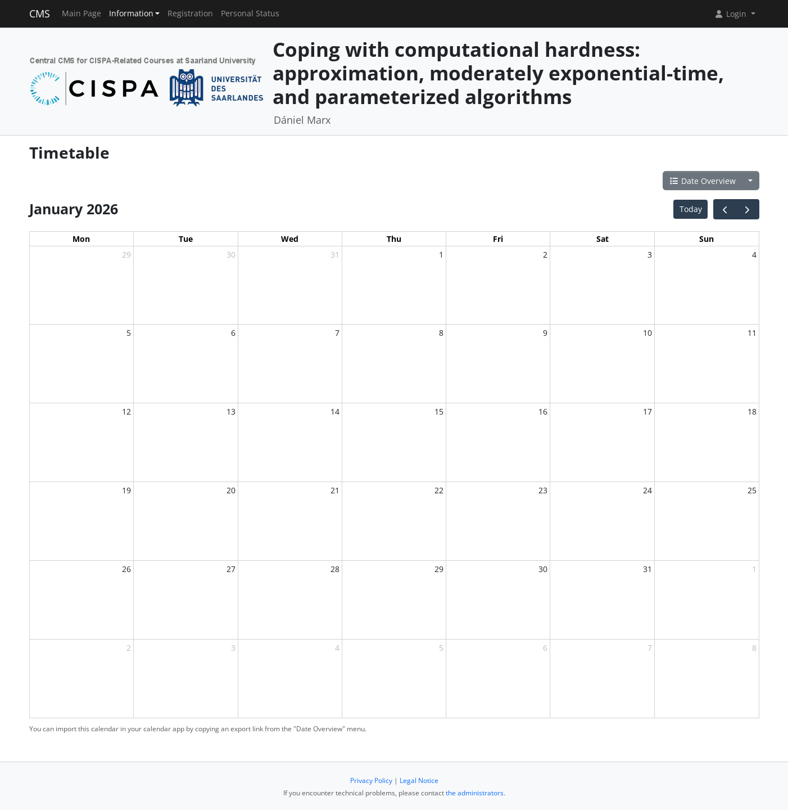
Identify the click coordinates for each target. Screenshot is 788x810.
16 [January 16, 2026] (542, 411)
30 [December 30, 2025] (231, 254)
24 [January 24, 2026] (647, 490)
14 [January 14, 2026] (334, 411)
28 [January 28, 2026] (334, 569)
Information (131, 13)
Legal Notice (419, 780)
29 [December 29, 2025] (126, 254)
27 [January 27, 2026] (231, 569)
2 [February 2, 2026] (128, 647)
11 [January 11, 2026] (752, 332)
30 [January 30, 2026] (542, 569)
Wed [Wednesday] (289, 238)
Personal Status (250, 13)
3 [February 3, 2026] (233, 647)
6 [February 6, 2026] (545, 647)
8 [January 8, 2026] (441, 332)
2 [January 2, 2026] (545, 254)
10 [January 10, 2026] (647, 332)
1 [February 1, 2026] (754, 569)
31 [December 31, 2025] (334, 254)
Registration (190, 13)
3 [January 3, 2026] (649, 254)
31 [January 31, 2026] (647, 569)
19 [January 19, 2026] (126, 490)
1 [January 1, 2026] (441, 254)
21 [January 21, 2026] (334, 490)
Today (691, 209)
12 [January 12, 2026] (126, 411)
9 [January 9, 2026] (545, 332)
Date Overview (702, 181)
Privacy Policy (371, 780)
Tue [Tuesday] (186, 238)
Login (731, 13)
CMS (39, 13)
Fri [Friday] (498, 238)
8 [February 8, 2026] (754, 647)
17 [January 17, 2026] (647, 411)
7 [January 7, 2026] (337, 332)
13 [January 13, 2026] (231, 411)
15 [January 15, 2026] (438, 411)
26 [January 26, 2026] (126, 569)
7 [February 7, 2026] (649, 647)
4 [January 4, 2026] (754, 254)
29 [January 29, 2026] (438, 569)
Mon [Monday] (81, 238)
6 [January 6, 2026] (233, 332)
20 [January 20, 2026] (231, 490)
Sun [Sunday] (706, 238)
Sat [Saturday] (602, 238)
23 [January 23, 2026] (542, 490)
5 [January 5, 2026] (128, 332)
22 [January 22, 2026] (438, 490)
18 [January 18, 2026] (752, 411)
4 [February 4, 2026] (337, 647)
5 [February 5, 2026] (441, 647)
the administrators (475, 793)
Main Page (81, 13)
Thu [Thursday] (394, 238)
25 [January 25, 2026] (752, 490)
